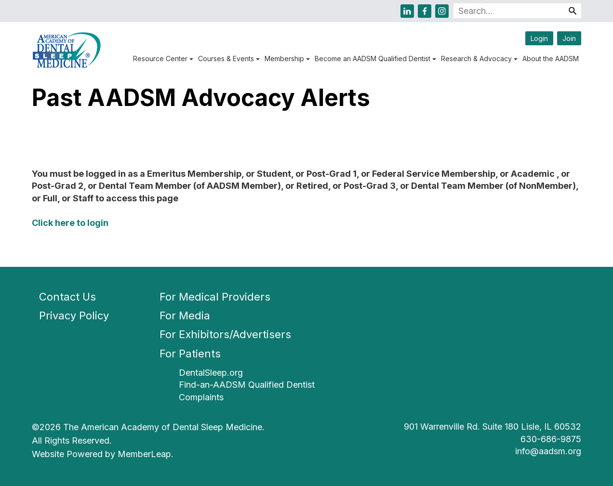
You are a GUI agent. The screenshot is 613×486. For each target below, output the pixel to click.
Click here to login (70, 223)
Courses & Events (229, 58)
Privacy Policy (74, 315)
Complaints (201, 397)
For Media (185, 315)
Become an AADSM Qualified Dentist (375, 58)
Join (569, 38)
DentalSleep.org (211, 373)
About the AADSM (550, 58)
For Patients (190, 353)
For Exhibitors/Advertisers (225, 334)
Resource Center (163, 58)
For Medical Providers (215, 296)
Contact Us (67, 296)
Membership (287, 58)
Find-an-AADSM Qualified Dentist (247, 385)
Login (539, 38)
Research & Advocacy (479, 58)
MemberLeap (144, 454)
